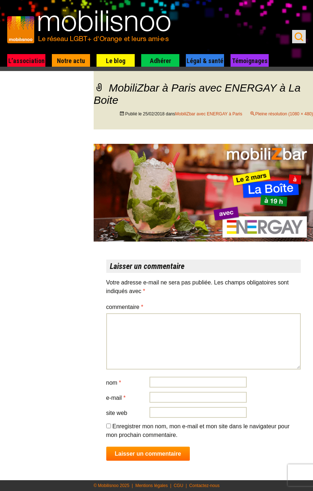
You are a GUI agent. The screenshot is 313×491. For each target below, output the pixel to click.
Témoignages (250, 61)
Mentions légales (151, 485)
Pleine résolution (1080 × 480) (284, 113)
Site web (117, 413)
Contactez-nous (204, 485)
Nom (113, 383)
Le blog (115, 61)
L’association (26, 61)
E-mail (116, 398)
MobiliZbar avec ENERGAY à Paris (208, 113)
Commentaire (124, 307)
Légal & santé (205, 61)
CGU (178, 485)
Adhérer (160, 61)
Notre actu (71, 61)
